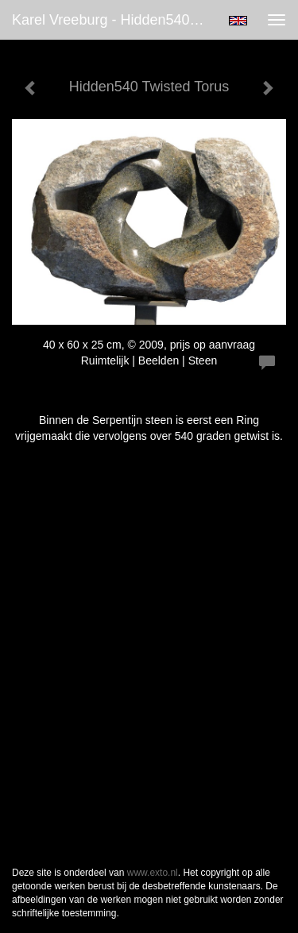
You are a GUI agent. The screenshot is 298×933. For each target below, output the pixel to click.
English (238, 20)
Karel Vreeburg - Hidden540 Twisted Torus (114, 20)
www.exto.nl (152, 872)
